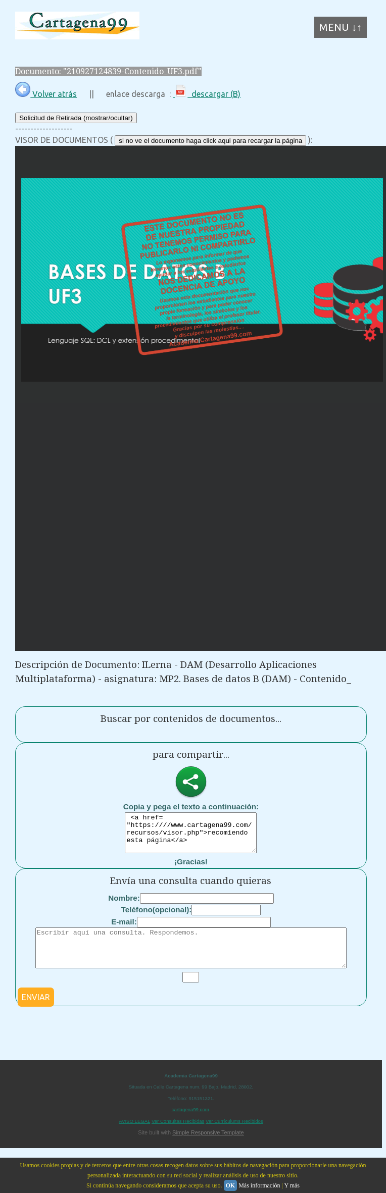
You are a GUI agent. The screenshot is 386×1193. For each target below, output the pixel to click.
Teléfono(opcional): (156, 917)
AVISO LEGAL (134, 1136)
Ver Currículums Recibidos (234, 1136)
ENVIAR (36, 1012)
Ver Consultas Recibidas (178, 1136)
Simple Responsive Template (208, 1148)
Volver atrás (46, 93)
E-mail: (124, 929)
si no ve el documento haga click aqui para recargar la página (210, 140)
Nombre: (123, 905)
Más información (259, 1185)
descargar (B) (206, 93)
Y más (292, 1185)
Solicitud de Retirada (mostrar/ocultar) (75, 118)
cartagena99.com (190, 1124)
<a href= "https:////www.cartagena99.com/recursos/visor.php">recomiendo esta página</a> (190, 836)
